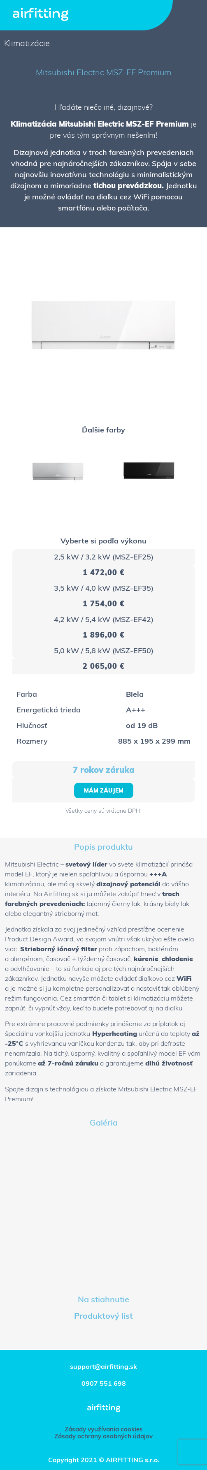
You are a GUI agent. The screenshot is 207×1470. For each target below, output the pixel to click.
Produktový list (103, 1316)
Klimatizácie (27, 43)
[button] (103, 790)
